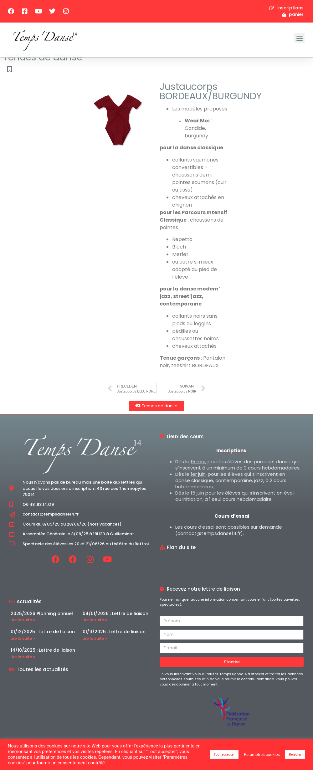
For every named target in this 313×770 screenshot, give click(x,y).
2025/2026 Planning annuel (42, 622)
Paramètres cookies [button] (262, 754)
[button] (299, 38)
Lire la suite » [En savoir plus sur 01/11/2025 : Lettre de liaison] (95, 646)
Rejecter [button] (295, 754)
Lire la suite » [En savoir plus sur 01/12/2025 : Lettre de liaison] (23, 646)
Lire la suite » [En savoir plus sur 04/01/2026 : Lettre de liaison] (95, 628)
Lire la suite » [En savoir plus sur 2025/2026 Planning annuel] (23, 628)
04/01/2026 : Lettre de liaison (115, 622)
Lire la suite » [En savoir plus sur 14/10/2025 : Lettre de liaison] (23, 665)
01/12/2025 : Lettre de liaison (43, 640)
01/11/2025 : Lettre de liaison (114, 640)
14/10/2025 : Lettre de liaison (43, 658)
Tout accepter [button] (224, 754)
